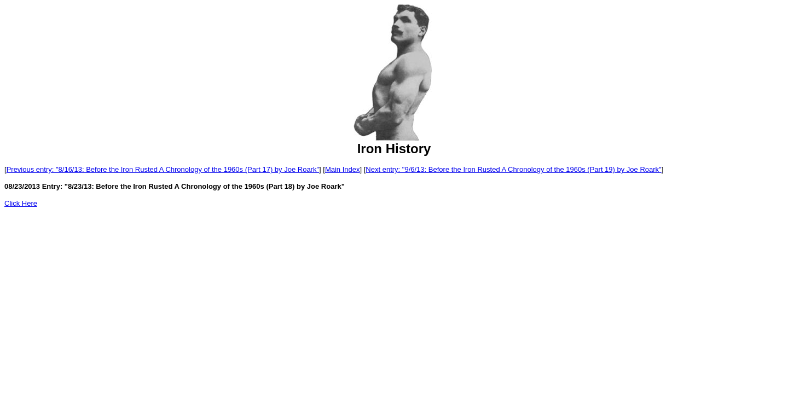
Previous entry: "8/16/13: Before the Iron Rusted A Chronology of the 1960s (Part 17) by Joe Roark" (163, 169)
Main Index (342, 169)
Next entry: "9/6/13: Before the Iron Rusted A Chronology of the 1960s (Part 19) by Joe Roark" (513, 169)
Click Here (20, 203)
